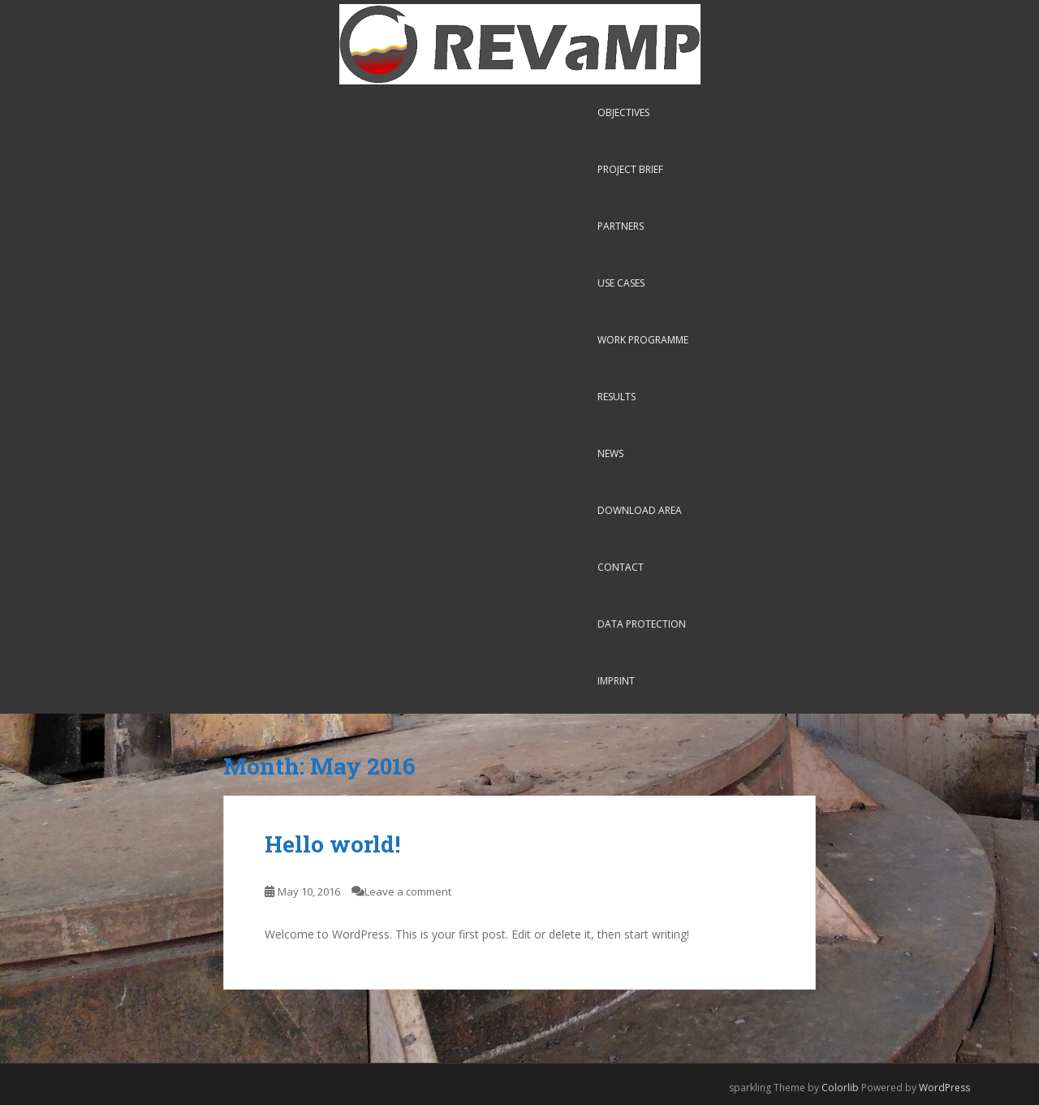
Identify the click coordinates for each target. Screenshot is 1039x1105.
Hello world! (332, 844)
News (610, 453)
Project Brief (630, 169)
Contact (620, 567)
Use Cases (621, 283)
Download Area (639, 510)
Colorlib (840, 1087)
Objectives (623, 112)
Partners (620, 226)
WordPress (944, 1087)
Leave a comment (407, 891)
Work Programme (642, 340)
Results (616, 397)
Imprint (616, 681)
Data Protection (641, 624)
